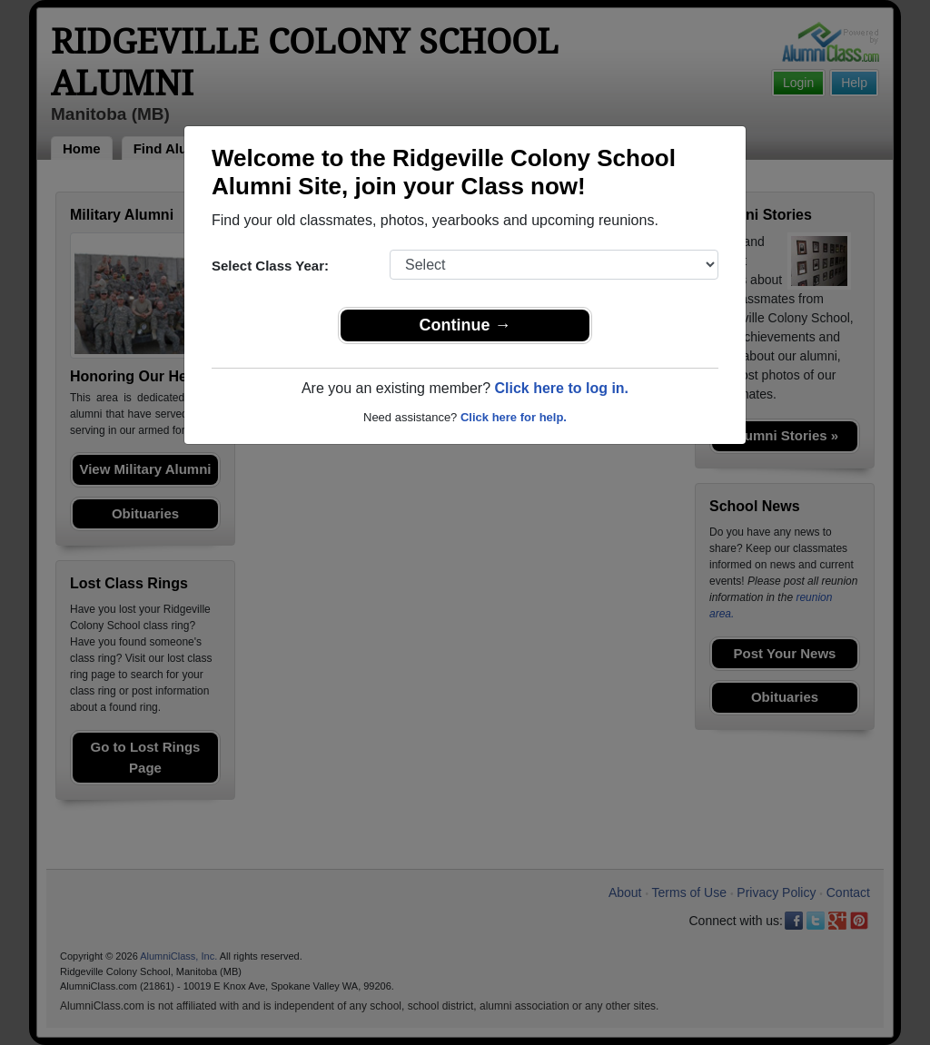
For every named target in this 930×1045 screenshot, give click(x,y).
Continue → (465, 325)
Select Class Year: (270, 265)
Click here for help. (513, 417)
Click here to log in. (561, 388)
